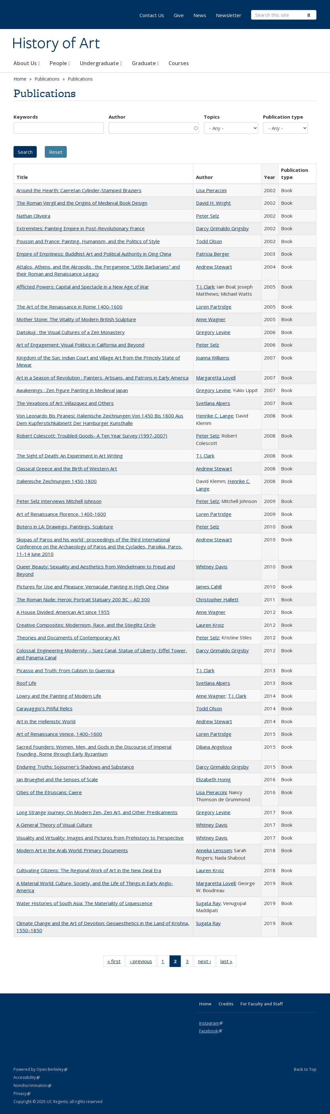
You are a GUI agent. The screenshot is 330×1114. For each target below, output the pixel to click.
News (199, 15)
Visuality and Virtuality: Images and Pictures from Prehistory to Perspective (100, 837)
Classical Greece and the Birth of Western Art (66, 468)
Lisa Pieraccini (211, 190)
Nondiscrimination (32, 1085)
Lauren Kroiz (210, 625)
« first (116, 962)
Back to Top (305, 1069)
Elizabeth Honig (213, 779)
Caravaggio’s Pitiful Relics (44, 708)
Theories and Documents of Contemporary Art (68, 637)
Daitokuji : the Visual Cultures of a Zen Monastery (70, 332)
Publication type (283, 116)
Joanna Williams (212, 357)
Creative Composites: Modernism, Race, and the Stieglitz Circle (86, 625)
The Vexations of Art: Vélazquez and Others (65, 403)
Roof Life (26, 683)
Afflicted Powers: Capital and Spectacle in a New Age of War (82, 286)
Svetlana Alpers (213, 403)
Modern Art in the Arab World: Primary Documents (72, 850)
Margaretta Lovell (216, 377)
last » (228, 962)
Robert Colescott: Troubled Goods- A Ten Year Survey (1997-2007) (91, 435)
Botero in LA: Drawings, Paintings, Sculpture (64, 526)
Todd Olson (209, 241)
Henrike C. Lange (214, 415)
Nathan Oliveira (33, 215)
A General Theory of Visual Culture (54, 825)
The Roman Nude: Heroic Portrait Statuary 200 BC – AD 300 (83, 599)
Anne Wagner (211, 319)
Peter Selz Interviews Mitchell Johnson (59, 501)
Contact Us (152, 15)
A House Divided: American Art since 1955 (63, 612)
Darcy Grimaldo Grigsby (222, 228)
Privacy (22, 1093)
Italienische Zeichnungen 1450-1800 (56, 481)
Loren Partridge (213, 306)
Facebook (210, 1031)
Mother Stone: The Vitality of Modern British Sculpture (76, 319)
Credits (225, 1004)
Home (20, 79)
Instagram (211, 1023)
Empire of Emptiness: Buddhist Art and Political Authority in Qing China (93, 254)
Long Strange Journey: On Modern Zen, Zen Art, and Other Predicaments (97, 812)
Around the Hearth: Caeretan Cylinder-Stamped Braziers (78, 190)
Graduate (145, 63)
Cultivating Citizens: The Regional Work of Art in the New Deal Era (88, 870)
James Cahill (209, 586)
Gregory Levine (213, 332)
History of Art (56, 43)
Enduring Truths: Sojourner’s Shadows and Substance (75, 767)
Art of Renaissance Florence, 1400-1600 (61, 514)
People (60, 63)
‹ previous (143, 962)
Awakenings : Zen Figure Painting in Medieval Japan (72, 390)
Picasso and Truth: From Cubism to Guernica (65, 670)
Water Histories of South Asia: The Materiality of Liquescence (84, 903)
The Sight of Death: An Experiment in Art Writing (69, 455)
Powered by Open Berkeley (40, 1069)
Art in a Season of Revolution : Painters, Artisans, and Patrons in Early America (102, 377)
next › (206, 962)
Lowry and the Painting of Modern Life (58, 696)
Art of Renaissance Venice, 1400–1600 (59, 734)
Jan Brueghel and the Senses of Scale (57, 779)
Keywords (26, 116)
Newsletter (228, 15)
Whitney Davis (212, 566)
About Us (27, 63)
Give (179, 15)
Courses (179, 63)
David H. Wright (213, 203)
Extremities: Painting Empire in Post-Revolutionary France (80, 228)
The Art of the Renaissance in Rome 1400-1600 (69, 306)
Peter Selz (207, 215)
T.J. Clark (205, 286)
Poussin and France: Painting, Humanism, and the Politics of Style (88, 241)
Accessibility (27, 1077)
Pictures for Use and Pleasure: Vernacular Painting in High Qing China (92, 586)
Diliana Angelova (214, 747)
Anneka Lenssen (214, 850)
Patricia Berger (212, 254)
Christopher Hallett (217, 599)
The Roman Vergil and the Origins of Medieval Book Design (81, 203)
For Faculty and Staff (261, 1004)
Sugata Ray (208, 903)
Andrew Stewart (214, 266)
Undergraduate (101, 63)
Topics (212, 116)
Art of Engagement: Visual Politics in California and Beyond (80, 344)
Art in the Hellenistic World (45, 721)
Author (117, 116)
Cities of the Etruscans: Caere (49, 792)
